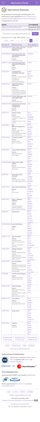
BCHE (29, 210)
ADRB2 (30, 154)
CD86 (29, 243)
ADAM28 (30, 117)
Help (24, 345)
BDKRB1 (30, 181)
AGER (29, 156)
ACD (29, 104)
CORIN (30, 270)
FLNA (29, 285)
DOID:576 (5, 212)
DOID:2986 (5, 125)
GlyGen (27, 360)
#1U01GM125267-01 (8, 386)
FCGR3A (30, 258)
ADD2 (30, 132)
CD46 (29, 266)
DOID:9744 (5, 199)
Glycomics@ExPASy (16, 362)
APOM (30, 208)
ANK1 (29, 325)
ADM (29, 121)
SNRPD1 (30, 223)
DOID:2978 (5, 72)
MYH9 (30, 218)
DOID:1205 (5, 249)
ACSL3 (30, 115)
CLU (29, 268)
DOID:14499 (6, 286)
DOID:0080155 (6, 54)
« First (6, 41)
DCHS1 (30, 278)
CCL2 (29, 183)
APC (29, 142)
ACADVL (30, 54)
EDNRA (30, 171)
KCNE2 (30, 233)
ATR (29, 315)
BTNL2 (30, 303)
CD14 (29, 136)
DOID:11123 (6, 236)
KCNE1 (30, 231)
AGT (29, 124)
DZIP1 (30, 280)
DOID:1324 (5, 311)
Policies (22, 391)
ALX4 (29, 313)
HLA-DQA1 (31, 245)
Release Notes (16, 345)
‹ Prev (12, 41)
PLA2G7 (30, 220)
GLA (29, 290)
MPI (29, 74)
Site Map (30, 391)
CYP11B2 (31, 272)
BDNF (30, 167)
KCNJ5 (30, 235)
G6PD (29, 330)
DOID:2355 (5, 323)
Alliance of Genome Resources (27, 19)
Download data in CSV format (7, 339)
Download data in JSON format (32, 339)
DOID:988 (5, 274)
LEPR (29, 173)
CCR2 (29, 305)
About (7, 345)
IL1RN (30, 196)
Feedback (31, 345)
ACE (29, 113)
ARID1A (30, 144)
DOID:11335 (6, 298)
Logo (8, 391)
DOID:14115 (6, 187)
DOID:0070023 (6, 104)
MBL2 (29, 198)
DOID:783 (5, 175)
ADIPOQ (30, 119)
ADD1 (30, 129)
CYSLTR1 (30, 255)
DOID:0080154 (6, 47)
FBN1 (29, 282)
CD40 (29, 186)
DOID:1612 (5, 113)
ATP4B (30, 146)
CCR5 (29, 307)
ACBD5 (30, 96)
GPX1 (29, 332)
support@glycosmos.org (23, 395)
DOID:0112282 (6, 63)
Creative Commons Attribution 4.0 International (20, 400)
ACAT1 (30, 72)
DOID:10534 (6, 137)
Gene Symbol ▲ (33, 45)
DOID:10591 (6, 261)
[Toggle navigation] (36, 2)
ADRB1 (30, 164)
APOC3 (30, 206)
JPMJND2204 (31, 375)
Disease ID (5, 45)
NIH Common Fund (21, 384)
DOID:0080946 (6, 96)
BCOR (30, 148)
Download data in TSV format (20, 339)
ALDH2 (30, 204)
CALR (29, 317)
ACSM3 (30, 127)
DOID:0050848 (6, 162)
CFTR (29, 322)
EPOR (29, 328)
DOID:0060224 (6, 224)
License (15, 391)
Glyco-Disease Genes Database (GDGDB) (15, 29)
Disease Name (17, 45)
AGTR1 (30, 161)
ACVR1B (30, 140)
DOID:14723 (6, 84)
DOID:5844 (5, 150)
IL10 (29, 194)
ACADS (30, 47)
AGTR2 (30, 134)
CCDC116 (31, 320)
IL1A (29, 293)
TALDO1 (30, 76)
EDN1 (29, 169)
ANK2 (29, 228)
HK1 (29, 334)
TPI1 (29, 78)
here (14, 349)
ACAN (29, 63)
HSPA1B (30, 191)
